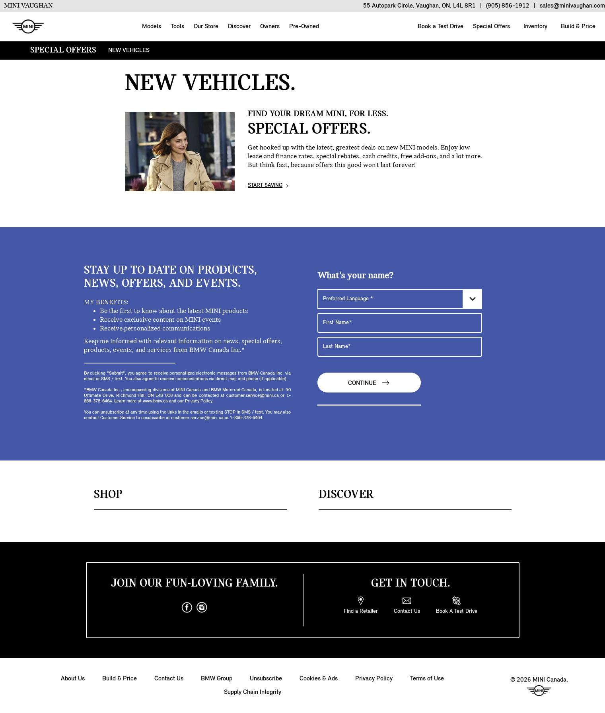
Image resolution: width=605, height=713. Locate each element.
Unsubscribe (266, 679)
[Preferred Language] (399, 299)
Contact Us (168, 679)
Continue (369, 382)
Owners (270, 26)
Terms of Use (427, 679)
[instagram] (202, 607)
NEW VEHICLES (129, 50)
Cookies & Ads (319, 679)
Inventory (534, 26)
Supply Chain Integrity (252, 692)
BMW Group (216, 679)
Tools (177, 26)
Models (151, 26)
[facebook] (187, 607)
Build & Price (577, 26)
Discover (239, 26)
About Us (73, 679)
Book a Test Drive (439, 26)
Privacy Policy (374, 679)
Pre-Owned (304, 26)
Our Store (206, 26)
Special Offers (490, 26)
